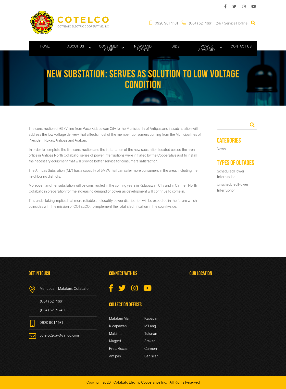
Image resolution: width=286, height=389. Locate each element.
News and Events (143, 48)
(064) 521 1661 (197, 23)
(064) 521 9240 (52, 310)
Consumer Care (108, 48)
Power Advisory (206, 48)
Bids (176, 46)
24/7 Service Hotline (232, 23)
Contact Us (241, 46)
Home (45, 46)
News (221, 149)
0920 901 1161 (163, 23)
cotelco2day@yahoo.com (54, 335)
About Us (75, 46)
